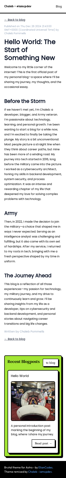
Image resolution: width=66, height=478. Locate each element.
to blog (50, 362)
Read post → (43, 443)
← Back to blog (14, 20)
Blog (59, 6)
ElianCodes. (45, 467)
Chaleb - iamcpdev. (40, 471)
